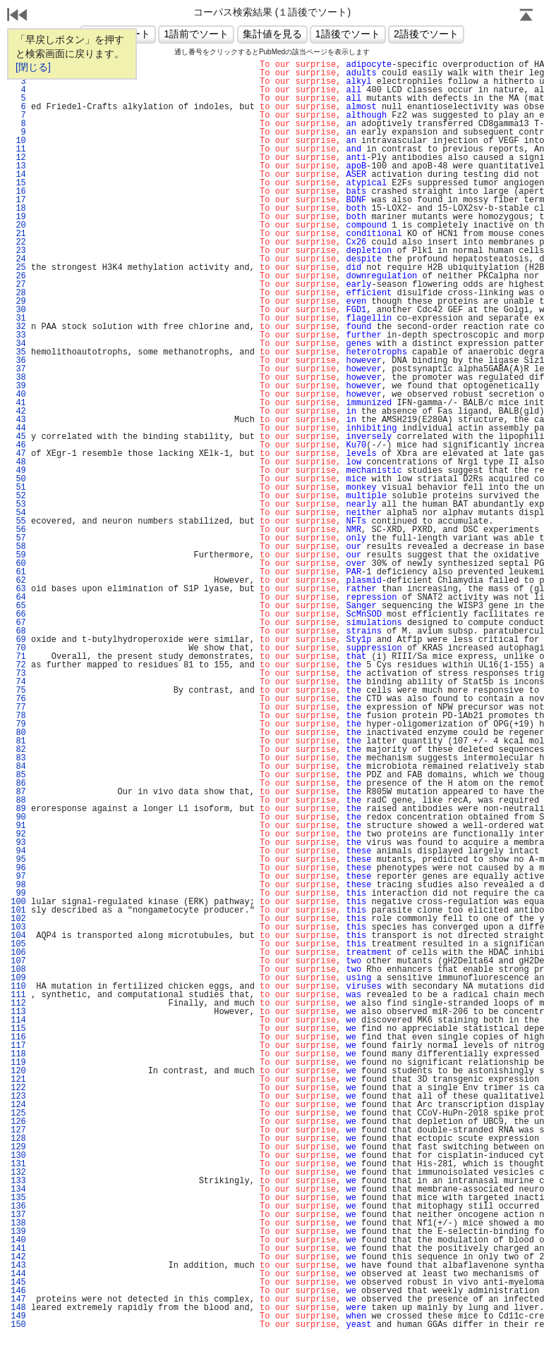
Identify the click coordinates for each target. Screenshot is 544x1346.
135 (18, 1198)
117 (18, 1046)
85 (18, 775)
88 (18, 800)
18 (18, 209)
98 (18, 885)
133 (18, 1181)
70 (18, 648)
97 (18, 877)
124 (18, 1105)
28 (18, 293)
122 (18, 1088)
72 (18, 665)
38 (18, 378)
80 (18, 733)
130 (18, 1156)
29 (18, 302)
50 (18, 479)
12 (18, 158)
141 (18, 1249)
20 (18, 225)
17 (18, 200)
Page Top (526, 16)
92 (18, 834)
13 (18, 166)
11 (18, 149)
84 (18, 767)
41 (18, 403)
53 (18, 505)
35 (18, 352)
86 (18, 784)
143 (18, 1266)
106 (18, 953)
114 (18, 1020)
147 (18, 1299)
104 (18, 936)
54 (18, 513)
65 (18, 606)
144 (18, 1274)
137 (18, 1215)
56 (18, 530)
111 (18, 995)
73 (18, 674)
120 (18, 1071)
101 (18, 910)
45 (18, 437)
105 (18, 944)
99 (18, 894)
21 (18, 234)
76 (18, 699)
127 (18, 1130)
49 (18, 471)
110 (18, 987)
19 (18, 217)
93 (18, 843)
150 (18, 1325)
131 (18, 1164)
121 (18, 1080)
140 (18, 1240)
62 (18, 581)
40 (18, 395)
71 (18, 657)
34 (18, 344)
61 (18, 572)
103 (18, 927)
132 (18, 1173)
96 (18, 868)
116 (18, 1037)
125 (18, 1113)
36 (18, 361)
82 (18, 750)
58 (18, 547)
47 (18, 454)
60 (18, 564)
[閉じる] (33, 67)
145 (18, 1283)
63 (18, 589)
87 (18, 792)
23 (18, 251)
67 (18, 623)
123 (18, 1096)
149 (18, 1316)
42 (18, 411)
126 (18, 1122)
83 (18, 758)
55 (18, 521)
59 (18, 555)
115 (18, 1029)
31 (18, 318)
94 (18, 851)
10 (18, 141)
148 (18, 1308)
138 (18, 1223)
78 (18, 716)
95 (18, 860)
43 (18, 420)
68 (18, 631)
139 (18, 1232)
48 (18, 462)
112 (18, 1003)
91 (18, 826)
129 (18, 1147)
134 (18, 1189)
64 (18, 598)
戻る (18, 16)
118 (18, 1054)
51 (18, 488)
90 (18, 817)
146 (18, 1291)
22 (18, 242)
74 (18, 682)
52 (18, 496)
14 (18, 175)
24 (18, 259)
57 (18, 538)
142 (18, 1257)
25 (18, 268)
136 (18, 1206)
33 (18, 335)
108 (18, 970)
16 (18, 192)
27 (18, 285)
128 (18, 1139)
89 (18, 809)
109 (18, 978)
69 (18, 640)
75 (18, 691)
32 (18, 327)
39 (18, 386)
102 (18, 919)
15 (18, 183)
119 (18, 1063)
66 (18, 614)
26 (18, 276)
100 (18, 902)
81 (18, 741)
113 (18, 1012)
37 (18, 369)
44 (18, 428)
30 (18, 310)
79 (18, 724)
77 (18, 707)
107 (18, 961)
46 (18, 445)
